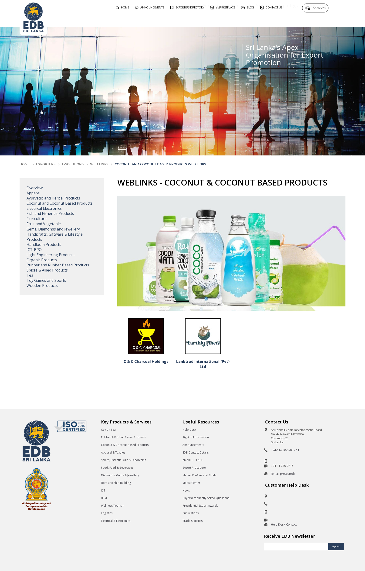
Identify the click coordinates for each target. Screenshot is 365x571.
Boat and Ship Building (116, 483)
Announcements (193, 445)
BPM (104, 498)
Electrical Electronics (44, 208)
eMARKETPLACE (192, 460)
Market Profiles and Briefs (199, 475)
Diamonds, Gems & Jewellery (120, 475)
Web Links (99, 164)
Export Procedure (194, 468)
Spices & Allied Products (47, 270)
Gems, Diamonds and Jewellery (53, 229)
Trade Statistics (192, 521)
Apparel (33, 193)
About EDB (303, 19)
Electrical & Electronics (115, 521)
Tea (30, 275)
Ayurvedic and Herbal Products (53, 198)
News (186, 490)
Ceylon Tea (108, 430)
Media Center (191, 483)
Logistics (106, 513)
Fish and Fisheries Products (50, 213)
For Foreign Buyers (208, 19)
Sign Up (336, 546)
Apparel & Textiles (113, 452)
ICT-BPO (34, 249)
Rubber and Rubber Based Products (58, 265)
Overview (35, 187)
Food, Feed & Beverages (117, 468)
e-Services (320, 7)
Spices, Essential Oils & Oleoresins (123, 460)
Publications (190, 513)
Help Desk (189, 430)
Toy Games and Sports (46, 280)
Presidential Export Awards (200, 506)
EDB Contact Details (195, 452)
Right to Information (195, 437)
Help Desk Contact (284, 524)
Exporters (45, 164)
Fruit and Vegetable (44, 223)
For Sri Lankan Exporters (259, 19)
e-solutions (73, 164)
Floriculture (37, 218)
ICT (103, 490)
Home (25, 164)
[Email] (296, 546)
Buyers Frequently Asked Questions (205, 498)
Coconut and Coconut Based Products (59, 203)
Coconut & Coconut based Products (125, 445)
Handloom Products (44, 244)
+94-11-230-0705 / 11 (285, 450)
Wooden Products (42, 285)
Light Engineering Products (50, 254)
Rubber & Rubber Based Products (123, 437)
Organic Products (42, 259)
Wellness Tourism (112, 506)
